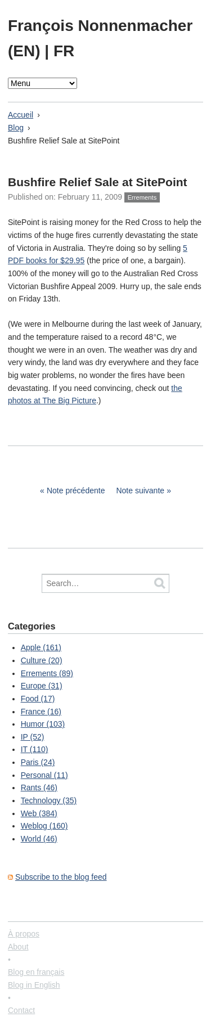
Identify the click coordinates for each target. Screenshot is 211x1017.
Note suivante (140, 490)
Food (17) (38, 698)
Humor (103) (43, 723)
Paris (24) (38, 762)
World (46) (39, 838)
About (18, 946)
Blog (16, 127)
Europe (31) (41, 685)
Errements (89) (47, 673)
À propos (23, 933)
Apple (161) (41, 647)
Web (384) (39, 813)
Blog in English (34, 984)
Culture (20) (41, 660)
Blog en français (36, 972)
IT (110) (34, 749)
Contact (21, 1010)
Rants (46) (39, 787)
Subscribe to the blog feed (61, 876)
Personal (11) (44, 775)
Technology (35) (49, 800)
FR (63, 51)
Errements (142, 197)
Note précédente (76, 490)
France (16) (41, 711)
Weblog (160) (44, 825)
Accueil (20, 114)
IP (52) (32, 736)
